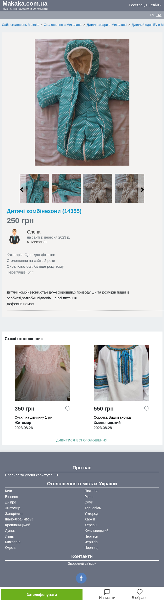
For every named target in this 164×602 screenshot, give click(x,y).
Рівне (89, 497)
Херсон (91, 525)
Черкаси (91, 536)
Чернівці (91, 548)
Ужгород (91, 514)
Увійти (156, 5)
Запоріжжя (14, 514)
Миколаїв (12, 542)
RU (152, 15)
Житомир (12, 508)
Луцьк (10, 531)
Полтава (91, 491)
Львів (9, 536)
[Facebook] (82, 578)
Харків (90, 519)
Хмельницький (96, 531)
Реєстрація (138, 5)
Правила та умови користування (31, 475)
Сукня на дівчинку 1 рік (33, 417)
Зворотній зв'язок (82, 563)
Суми (89, 502)
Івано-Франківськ (19, 519)
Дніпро (10, 502)
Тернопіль (93, 508)
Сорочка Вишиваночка (112, 417)
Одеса (10, 548)
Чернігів (91, 542)
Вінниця (11, 497)
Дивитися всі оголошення (82, 440)
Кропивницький (17, 525)
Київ (8, 491)
